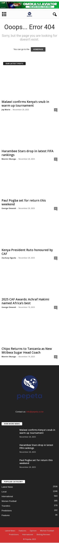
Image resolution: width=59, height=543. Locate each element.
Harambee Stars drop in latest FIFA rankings (27, 153)
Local (4, 491)
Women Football (9, 501)
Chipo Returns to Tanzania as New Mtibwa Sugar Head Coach (27, 351)
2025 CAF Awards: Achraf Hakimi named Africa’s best (25, 301)
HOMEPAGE (38, 49)
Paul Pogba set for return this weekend (24, 202)
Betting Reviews (43, 534)
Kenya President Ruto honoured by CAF (27, 252)
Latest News (7, 487)
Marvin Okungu (9, 159)
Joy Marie (6, 109)
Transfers (6, 506)
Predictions (7, 510)
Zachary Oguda (9, 258)
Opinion (33, 530)
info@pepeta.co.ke (35, 412)
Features (6, 515)
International (7, 496)
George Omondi (9, 208)
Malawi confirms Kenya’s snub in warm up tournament (25, 104)
